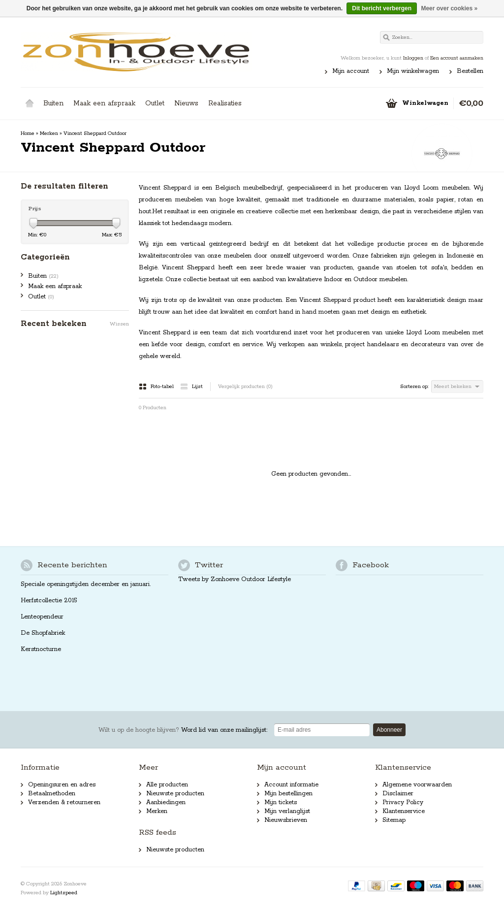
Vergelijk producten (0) (245, 386)
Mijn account (350, 71)
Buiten (53, 103)
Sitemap (394, 820)
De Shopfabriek (43, 633)
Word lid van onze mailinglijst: (182, 730)
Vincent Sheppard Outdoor (94, 133)
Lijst (191, 386)
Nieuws (186, 103)
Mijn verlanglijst (287, 811)
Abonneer (389, 729)
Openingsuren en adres (61, 784)
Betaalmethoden (51, 793)
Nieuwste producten (175, 793)
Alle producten (167, 784)
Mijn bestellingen (288, 793)
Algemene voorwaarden (417, 784)
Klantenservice (403, 811)
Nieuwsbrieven (285, 820)
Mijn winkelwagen (413, 71)
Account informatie (291, 784)
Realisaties (225, 103)
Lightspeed (63, 892)
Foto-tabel (157, 386)
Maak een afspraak (104, 103)
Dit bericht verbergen (381, 8)
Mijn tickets (280, 802)
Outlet (154, 103)
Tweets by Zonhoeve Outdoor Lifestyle (234, 579)
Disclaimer (397, 793)
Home (29, 103)
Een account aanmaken (456, 58)
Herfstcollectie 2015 (49, 600)
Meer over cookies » (449, 8)
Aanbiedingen (166, 802)
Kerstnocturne (41, 649)
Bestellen (470, 71)
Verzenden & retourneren (64, 802)
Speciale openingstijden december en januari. (86, 584)
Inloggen (413, 58)
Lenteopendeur (42, 616)
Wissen (119, 324)
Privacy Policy (402, 802)
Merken (49, 133)
